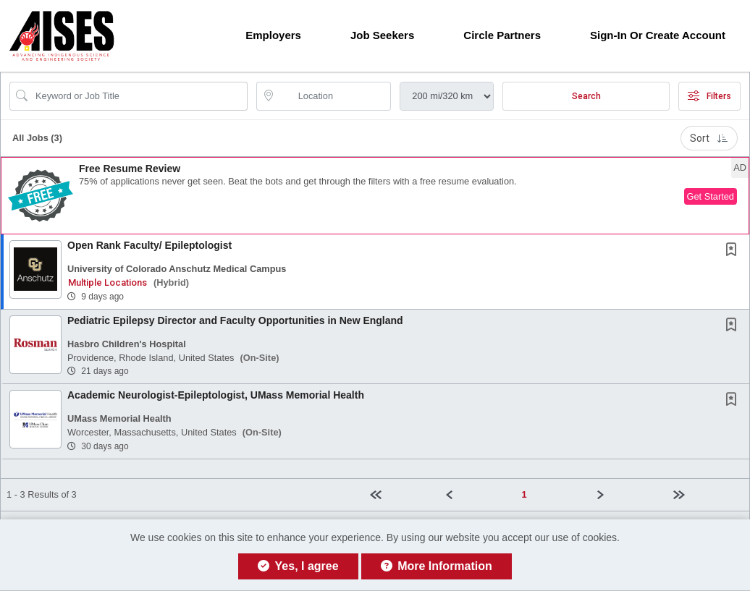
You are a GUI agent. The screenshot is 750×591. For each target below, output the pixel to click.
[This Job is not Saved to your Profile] (734, 251)
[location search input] (334, 96)
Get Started (710, 196)
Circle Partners (502, 35)
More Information (436, 566)
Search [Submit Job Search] (586, 96)
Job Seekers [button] (382, 35)
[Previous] (477, 494)
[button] (375, 195)
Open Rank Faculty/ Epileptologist (149, 245)
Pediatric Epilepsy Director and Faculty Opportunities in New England (235, 320)
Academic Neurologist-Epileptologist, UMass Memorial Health (215, 395)
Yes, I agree (298, 566)
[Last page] (705, 494)
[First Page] (401, 494)
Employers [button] (273, 35)
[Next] (629, 494)
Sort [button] (709, 138)
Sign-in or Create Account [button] (657, 35)
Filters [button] (709, 96)
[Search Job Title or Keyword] (139, 96)
